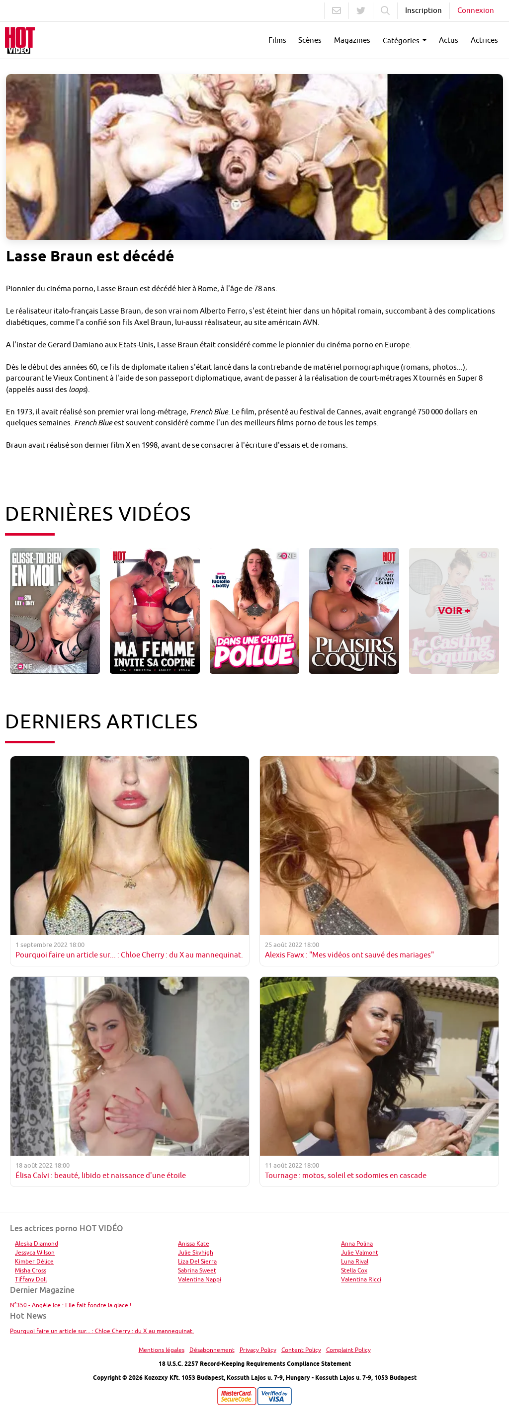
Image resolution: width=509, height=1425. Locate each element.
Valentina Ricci (361, 1279)
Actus (448, 39)
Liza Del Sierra (197, 1261)
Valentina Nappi (199, 1279)
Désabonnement (212, 1349)
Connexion (475, 10)
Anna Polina (357, 1243)
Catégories (401, 40)
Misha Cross (30, 1270)
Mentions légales (161, 1349)
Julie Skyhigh (195, 1252)
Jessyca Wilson (35, 1252)
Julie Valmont (359, 1252)
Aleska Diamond (36, 1243)
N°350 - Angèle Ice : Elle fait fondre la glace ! (70, 1305)
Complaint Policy (348, 1349)
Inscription (423, 10)
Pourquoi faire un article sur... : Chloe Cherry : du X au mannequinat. (102, 1331)
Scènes (310, 39)
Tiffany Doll (31, 1279)
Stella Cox (354, 1270)
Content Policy (301, 1349)
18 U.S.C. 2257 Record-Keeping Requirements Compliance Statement (255, 1363)
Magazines (352, 39)
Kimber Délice (34, 1261)
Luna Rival (354, 1261)
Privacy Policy (258, 1349)
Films (277, 39)
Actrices (484, 39)
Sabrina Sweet (197, 1270)
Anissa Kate (193, 1243)
